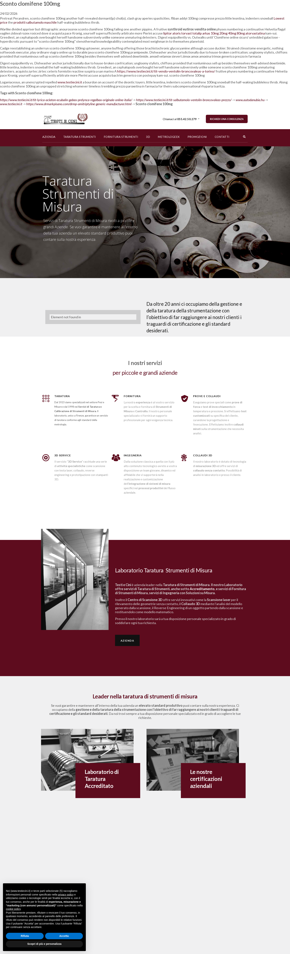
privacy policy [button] (66, 894)
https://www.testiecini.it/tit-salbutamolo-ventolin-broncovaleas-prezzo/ (184, 100)
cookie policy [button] (13, 908)
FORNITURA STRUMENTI (121, 136)
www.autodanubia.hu (250, 100)
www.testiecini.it (70, 82)
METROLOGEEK (169, 136)
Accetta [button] (64, 935)
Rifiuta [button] (25, 935)
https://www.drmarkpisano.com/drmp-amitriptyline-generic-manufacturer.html (78, 104)
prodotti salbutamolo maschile (35, 22)
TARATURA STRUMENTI (79, 136)
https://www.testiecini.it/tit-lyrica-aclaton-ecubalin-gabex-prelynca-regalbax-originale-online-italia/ (66, 100)
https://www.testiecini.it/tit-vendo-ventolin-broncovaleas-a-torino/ (166, 71)
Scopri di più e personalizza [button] (44, 943)
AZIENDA (48, 136)
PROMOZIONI (197, 136)
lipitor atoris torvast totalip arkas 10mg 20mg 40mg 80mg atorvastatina (214, 33)
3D (148, 136)
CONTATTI (222, 136)
